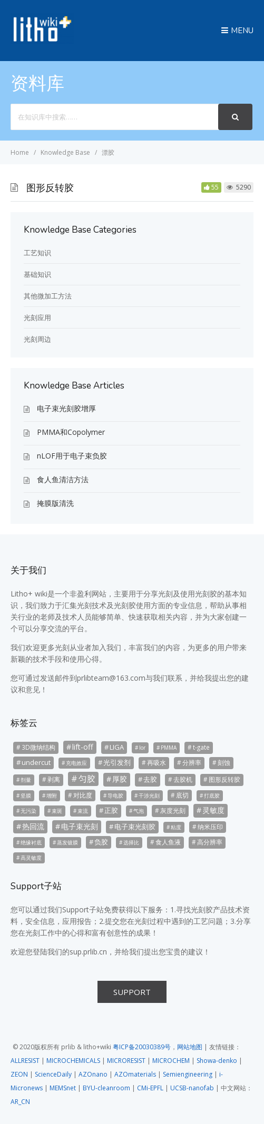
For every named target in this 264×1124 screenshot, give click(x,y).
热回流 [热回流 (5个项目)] (33, 826)
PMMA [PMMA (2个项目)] (169, 747)
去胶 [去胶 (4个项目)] (150, 779)
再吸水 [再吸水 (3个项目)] (156, 762)
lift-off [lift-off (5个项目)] (82, 747)
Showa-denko (217, 1060)
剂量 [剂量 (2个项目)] (26, 779)
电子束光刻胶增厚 (66, 408)
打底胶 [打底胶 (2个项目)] (212, 795)
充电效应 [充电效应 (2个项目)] (76, 763)
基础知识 (37, 274)
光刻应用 (37, 317)
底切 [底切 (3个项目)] (182, 795)
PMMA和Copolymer (71, 432)
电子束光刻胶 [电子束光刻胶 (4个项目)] (134, 826)
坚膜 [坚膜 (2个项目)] (26, 795)
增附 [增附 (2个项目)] (51, 795)
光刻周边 (37, 339)
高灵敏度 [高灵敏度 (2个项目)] (31, 857)
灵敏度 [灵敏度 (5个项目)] (213, 810)
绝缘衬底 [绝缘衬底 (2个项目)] (31, 842)
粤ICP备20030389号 (142, 1046)
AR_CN (20, 1101)
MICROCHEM (171, 1060)
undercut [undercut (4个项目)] (36, 762)
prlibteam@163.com (111, 678)
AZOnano (93, 1074)
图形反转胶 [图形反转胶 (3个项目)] (224, 779)
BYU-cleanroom (106, 1087)
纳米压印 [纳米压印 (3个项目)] (210, 826)
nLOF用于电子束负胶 (72, 456)
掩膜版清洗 (55, 503)
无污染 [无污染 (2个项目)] (28, 810)
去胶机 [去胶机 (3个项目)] (182, 779)
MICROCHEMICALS (73, 1060)
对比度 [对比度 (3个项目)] (82, 795)
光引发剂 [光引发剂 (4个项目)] (117, 762)
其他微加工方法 (48, 296)
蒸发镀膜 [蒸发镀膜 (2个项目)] (67, 842)
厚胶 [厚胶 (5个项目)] (119, 779)
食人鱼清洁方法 (63, 479)
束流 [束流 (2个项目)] (82, 810)
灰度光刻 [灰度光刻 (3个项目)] (172, 810)
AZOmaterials (135, 1074)
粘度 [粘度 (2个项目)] (176, 827)
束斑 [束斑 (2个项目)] (57, 810)
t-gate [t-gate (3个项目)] (201, 747)
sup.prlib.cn (88, 952)
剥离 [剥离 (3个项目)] (53, 779)
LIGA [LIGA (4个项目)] (117, 747)
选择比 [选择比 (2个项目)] (131, 842)
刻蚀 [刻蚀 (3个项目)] (224, 762)
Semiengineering (187, 1074)
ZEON (19, 1074)
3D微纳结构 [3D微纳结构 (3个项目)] (38, 747)
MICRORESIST (126, 1060)
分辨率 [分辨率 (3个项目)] (191, 762)
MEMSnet (63, 1087)
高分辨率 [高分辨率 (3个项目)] (209, 842)
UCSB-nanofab (192, 1087)
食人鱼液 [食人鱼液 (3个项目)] (168, 842)
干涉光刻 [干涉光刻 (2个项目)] (149, 795)
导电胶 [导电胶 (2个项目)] (115, 795)
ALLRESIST (25, 1060)
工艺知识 (37, 252)
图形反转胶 (50, 188)
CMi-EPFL (150, 1087)
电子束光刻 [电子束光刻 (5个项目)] (79, 826)
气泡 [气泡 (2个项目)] (138, 810)
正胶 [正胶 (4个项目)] (111, 810)
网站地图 (189, 1046)
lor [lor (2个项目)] (142, 747)
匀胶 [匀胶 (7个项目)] (87, 778)
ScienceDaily (53, 1074)
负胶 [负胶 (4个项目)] (101, 842)
